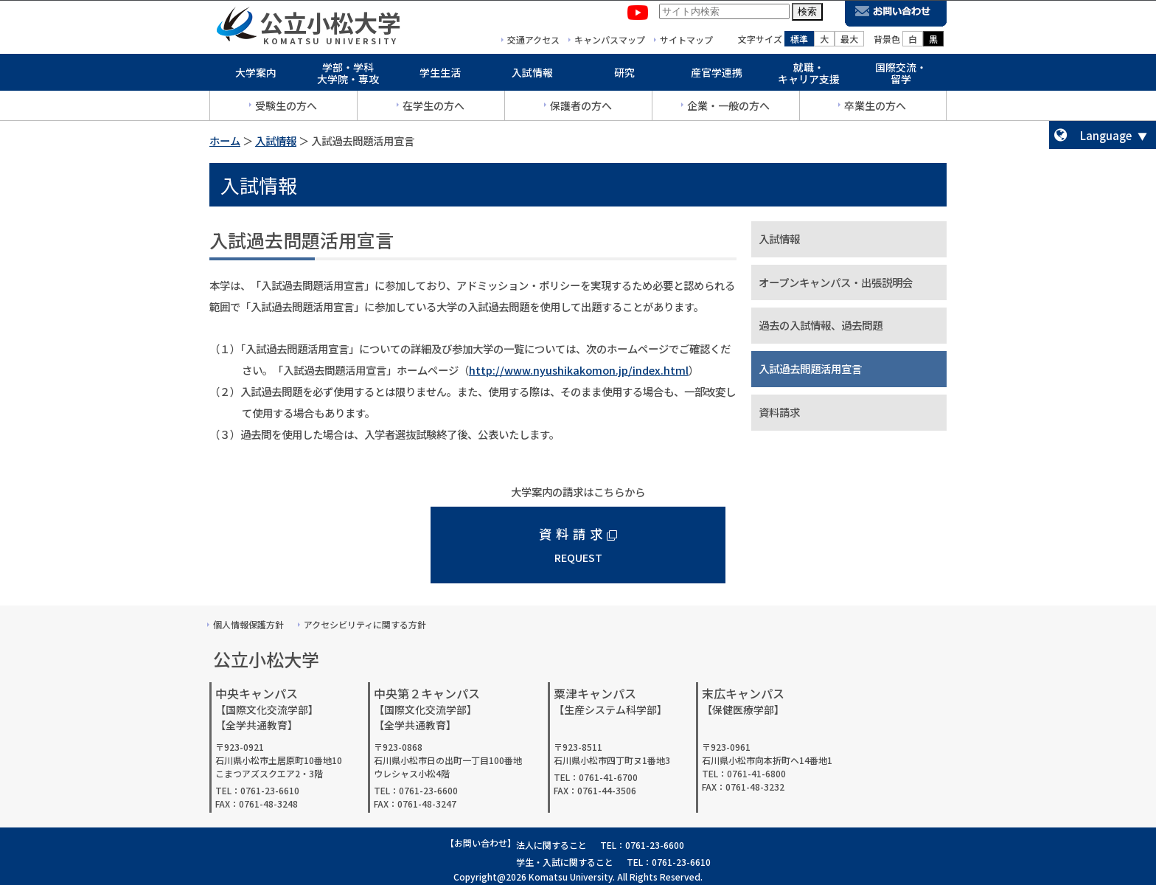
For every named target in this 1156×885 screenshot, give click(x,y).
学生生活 (440, 75)
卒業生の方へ (875, 108)
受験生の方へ (286, 108)
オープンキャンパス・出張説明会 (836, 282)
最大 (849, 41)
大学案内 (255, 75)
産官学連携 (716, 75)
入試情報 (532, 75)
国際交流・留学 (901, 76)
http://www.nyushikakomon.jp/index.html (579, 370)
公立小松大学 (330, 25)
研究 (624, 75)
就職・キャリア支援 (809, 76)
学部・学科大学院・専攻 (348, 76)
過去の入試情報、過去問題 (820, 325)
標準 (799, 41)
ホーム (224, 140)
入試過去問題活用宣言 (810, 368)
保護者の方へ (581, 108)
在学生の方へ (433, 108)
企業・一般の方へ (728, 108)
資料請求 (779, 412)
